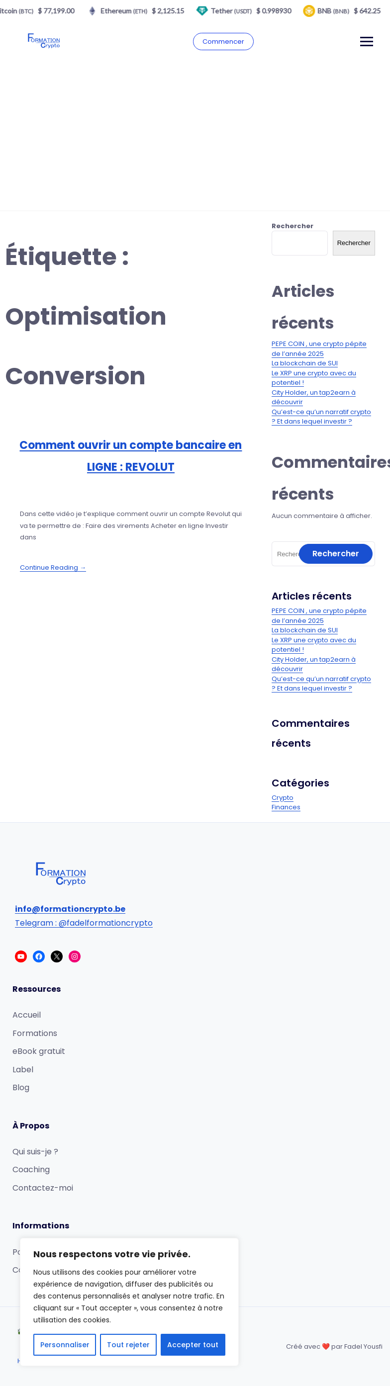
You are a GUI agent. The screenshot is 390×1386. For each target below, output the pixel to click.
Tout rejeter (128, 1345)
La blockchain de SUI (305, 363)
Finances (286, 807)
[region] (129, 1302)
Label (22, 1069)
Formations (34, 1033)
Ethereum (129, 10)
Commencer (223, 41)
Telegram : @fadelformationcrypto (84, 923)
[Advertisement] (195, 135)
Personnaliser (65, 1345)
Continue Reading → (53, 567)
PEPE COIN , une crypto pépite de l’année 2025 (319, 348)
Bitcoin (19, 10)
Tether (236, 10)
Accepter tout (192, 1345)
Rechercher (292, 226)
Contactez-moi (42, 1188)
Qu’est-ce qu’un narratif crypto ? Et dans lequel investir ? (321, 417)
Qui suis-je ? (35, 1151)
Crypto (282, 797)
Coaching (31, 1169)
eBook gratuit (38, 1051)
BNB (339, 10)
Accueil (26, 1015)
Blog (20, 1087)
